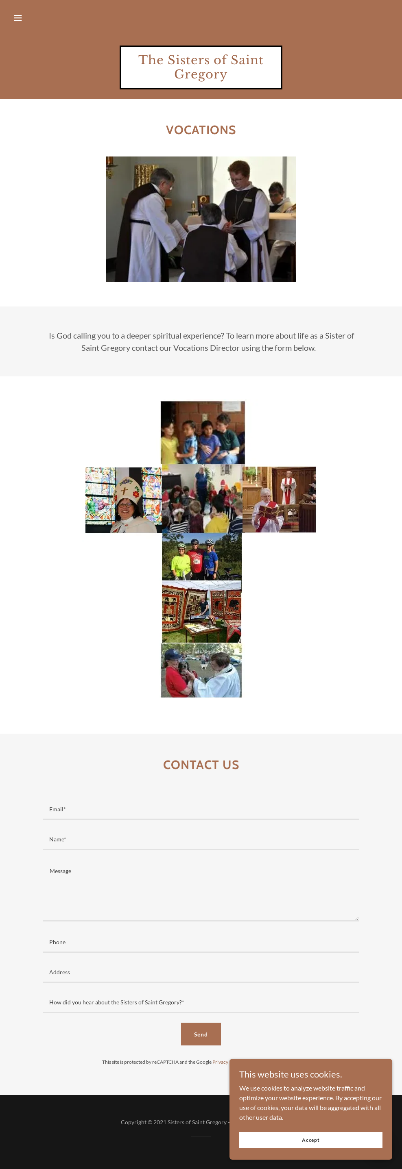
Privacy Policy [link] (227, 1062)
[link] (201, 76)
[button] (18, 18)
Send (201, 1034)
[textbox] (200, 810)
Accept (311, 1140)
